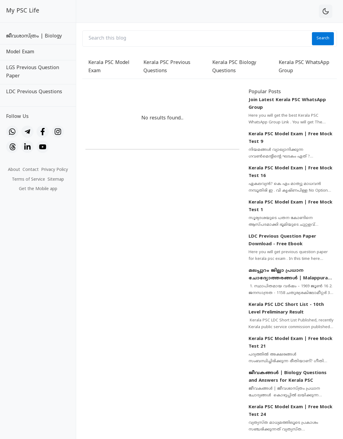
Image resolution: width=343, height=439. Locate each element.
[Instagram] (58, 132)
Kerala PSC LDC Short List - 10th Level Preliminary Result (286, 309)
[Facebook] (43, 132)
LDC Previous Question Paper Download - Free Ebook (282, 240)
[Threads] (12, 147)
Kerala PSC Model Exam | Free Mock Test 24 (290, 411)
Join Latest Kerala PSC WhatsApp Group (287, 104)
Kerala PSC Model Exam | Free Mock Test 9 (290, 138)
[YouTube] (43, 147)
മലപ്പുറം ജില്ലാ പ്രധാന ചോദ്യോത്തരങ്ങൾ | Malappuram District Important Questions (290, 275)
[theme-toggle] (325, 11)
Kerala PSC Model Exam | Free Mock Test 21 (290, 343)
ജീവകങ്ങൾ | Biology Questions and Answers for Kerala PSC (288, 377)
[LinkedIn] (27, 147)
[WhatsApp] (12, 132)
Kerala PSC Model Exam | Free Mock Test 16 (290, 172)
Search (322, 38)
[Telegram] (27, 132)
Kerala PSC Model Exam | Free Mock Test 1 (290, 206)
